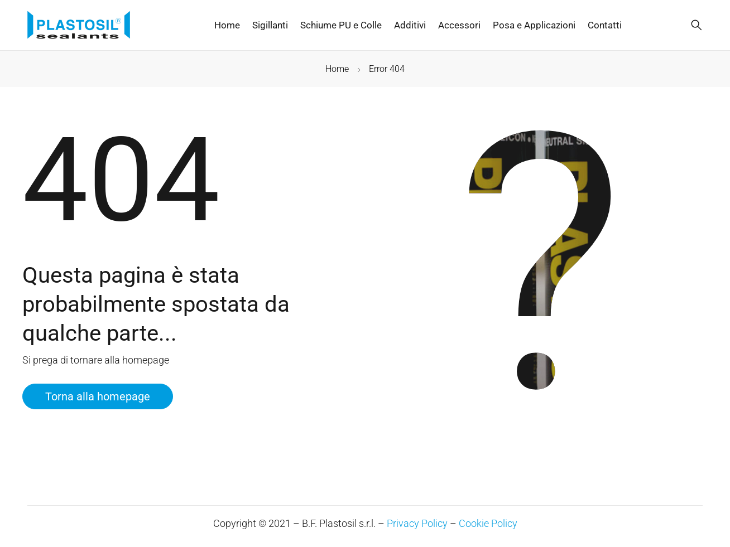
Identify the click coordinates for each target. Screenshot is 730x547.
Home (337, 69)
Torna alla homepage (97, 396)
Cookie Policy (488, 523)
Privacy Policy (417, 523)
